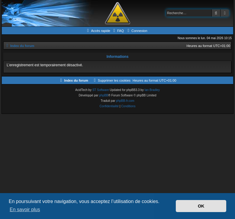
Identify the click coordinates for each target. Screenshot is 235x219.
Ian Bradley (152, 90)
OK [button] (201, 206)
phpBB (103, 95)
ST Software (100, 90)
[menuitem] (118, 30)
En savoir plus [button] (25, 209)
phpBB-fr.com (125, 100)
